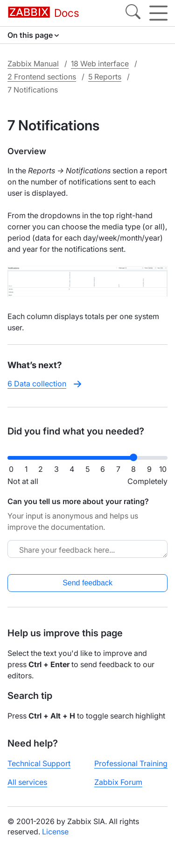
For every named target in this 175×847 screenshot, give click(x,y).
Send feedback (87, 583)
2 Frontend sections (41, 76)
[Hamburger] (158, 13)
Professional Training (131, 763)
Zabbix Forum (118, 782)
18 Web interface (100, 63)
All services (27, 782)
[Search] (133, 13)
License (55, 831)
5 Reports (104, 76)
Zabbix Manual (33, 63)
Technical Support (38, 763)
